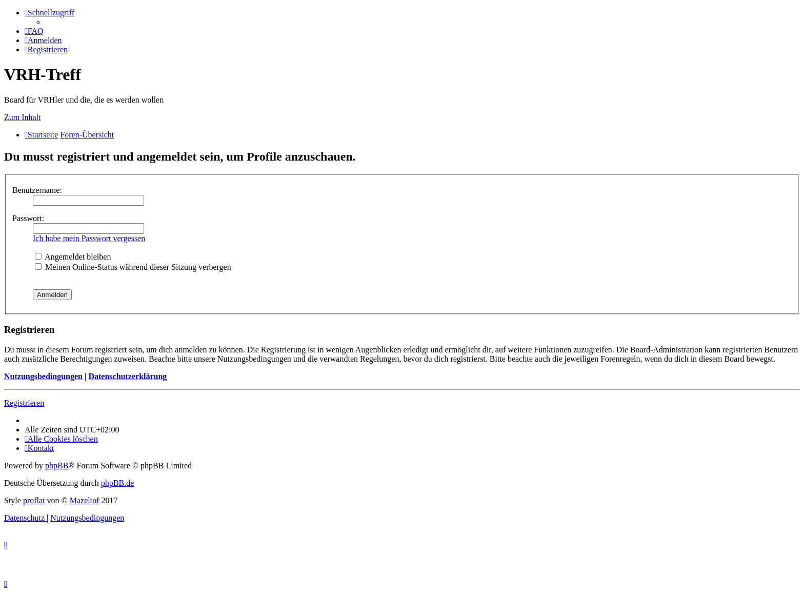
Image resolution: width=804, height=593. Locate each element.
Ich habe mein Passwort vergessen (89, 238)
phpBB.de (117, 483)
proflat (34, 500)
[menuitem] (34, 31)
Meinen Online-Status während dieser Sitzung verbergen (133, 267)
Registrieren (24, 403)
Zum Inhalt (22, 117)
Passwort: (28, 218)
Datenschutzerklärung (127, 376)
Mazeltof (84, 500)
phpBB (56, 465)
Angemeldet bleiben (73, 256)
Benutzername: (37, 190)
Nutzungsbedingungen (43, 376)
